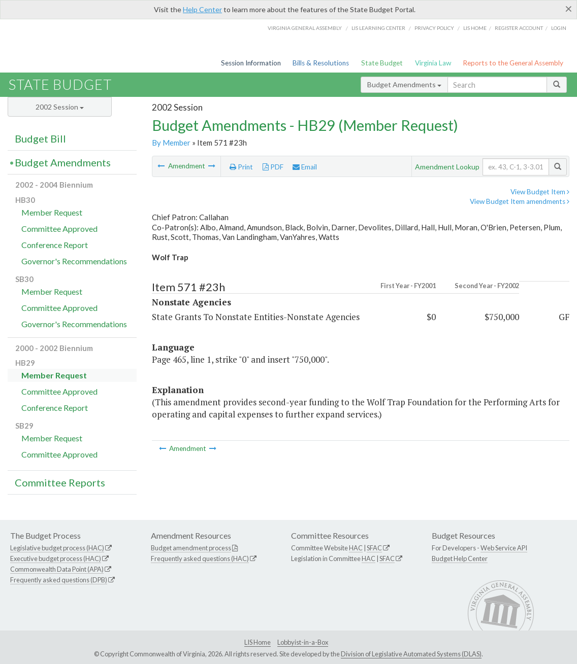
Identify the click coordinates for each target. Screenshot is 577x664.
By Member (171, 142)
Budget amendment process (191, 548)
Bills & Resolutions (321, 63)
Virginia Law (433, 63)
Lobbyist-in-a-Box (302, 642)
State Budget (382, 63)
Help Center (202, 9)
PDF (273, 167)
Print (241, 167)
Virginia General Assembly (305, 28)
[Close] (568, 8)
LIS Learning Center (378, 28)
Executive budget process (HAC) (55, 558)
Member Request (51, 212)
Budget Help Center (460, 558)
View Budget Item (539, 192)
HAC (356, 548)
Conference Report (54, 245)
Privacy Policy (434, 28)
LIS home (475, 28)
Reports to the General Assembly (513, 63)
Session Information (251, 63)
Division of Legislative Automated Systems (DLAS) (411, 654)
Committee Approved (59, 228)
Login (558, 28)
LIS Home (257, 642)
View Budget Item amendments (519, 201)
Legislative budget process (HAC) (57, 548)
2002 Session (60, 106)
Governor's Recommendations (74, 261)
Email (305, 167)
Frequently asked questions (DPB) (58, 580)
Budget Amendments (404, 84)
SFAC (374, 548)
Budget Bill (40, 138)
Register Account (519, 28)
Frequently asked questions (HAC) (200, 558)
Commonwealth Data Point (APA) (57, 569)
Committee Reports (60, 482)
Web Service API (503, 548)
